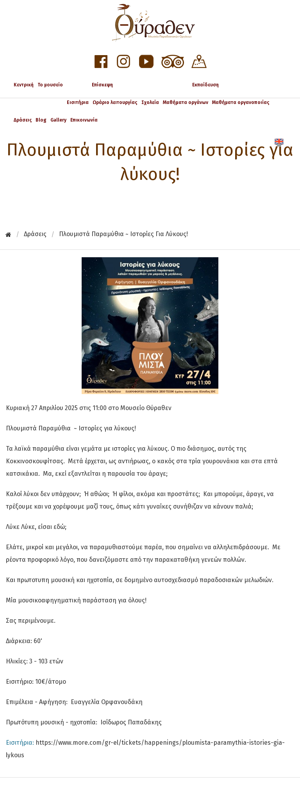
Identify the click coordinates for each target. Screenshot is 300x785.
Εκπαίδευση (205, 85)
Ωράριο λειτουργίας (115, 102)
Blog (41, 120)
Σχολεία (150, 102)
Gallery (58, 120)
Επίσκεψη (102, 85)
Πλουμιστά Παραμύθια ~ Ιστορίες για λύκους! (123, 234)
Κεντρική (24, 85)
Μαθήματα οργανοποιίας (241, 102)
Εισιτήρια (78, 102)
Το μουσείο (50, 85)
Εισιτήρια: (21, 742)
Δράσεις (23, 120)
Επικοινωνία (84, 120)
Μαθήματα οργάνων (185, 102)
